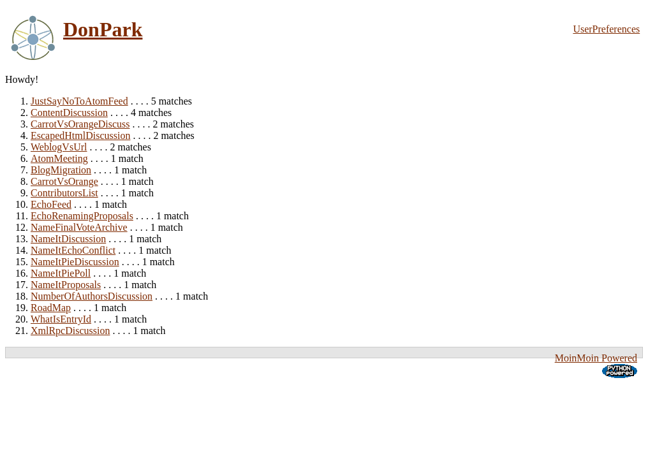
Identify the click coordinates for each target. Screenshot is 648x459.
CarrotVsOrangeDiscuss (80, 124)
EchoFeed (51, 204)
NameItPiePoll (61, 273)
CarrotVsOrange (64, 181)
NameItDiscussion (68, 238)
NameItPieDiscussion (75, 261)
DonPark (102, 29)
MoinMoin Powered (596, 358)
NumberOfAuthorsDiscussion (91, 296)
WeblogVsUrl (59, 147)
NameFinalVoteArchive (79, 227)
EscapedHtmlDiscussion (80, 135)
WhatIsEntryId (61, 319)
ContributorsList (64, 192)
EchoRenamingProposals (82, 215)
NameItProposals (66, 284)
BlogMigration (61, 169)
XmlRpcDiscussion (70, 330)
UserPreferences (606, 29)
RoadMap (51, 307)
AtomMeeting (59, 158)
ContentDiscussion (69, 112)
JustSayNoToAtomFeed (79, 101)
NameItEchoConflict (73, 250)
